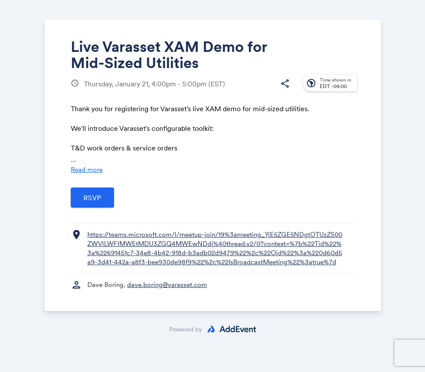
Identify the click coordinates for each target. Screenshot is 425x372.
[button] (285, 84)
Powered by (185, 329)
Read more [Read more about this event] (87, 169)
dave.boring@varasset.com (167, 284)
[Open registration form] (92, 198)
